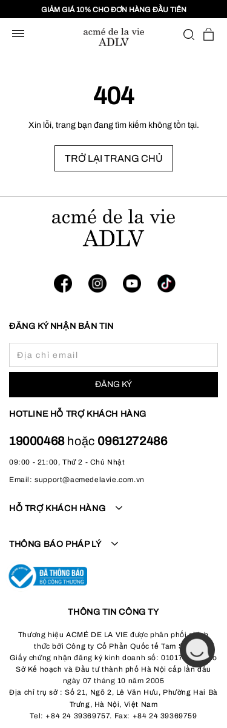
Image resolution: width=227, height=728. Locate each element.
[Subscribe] (113, 384)
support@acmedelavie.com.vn (90, 479)
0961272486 (132, 441)
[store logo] (114, 37)
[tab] (113, 515)
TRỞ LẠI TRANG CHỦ (114, 158)
